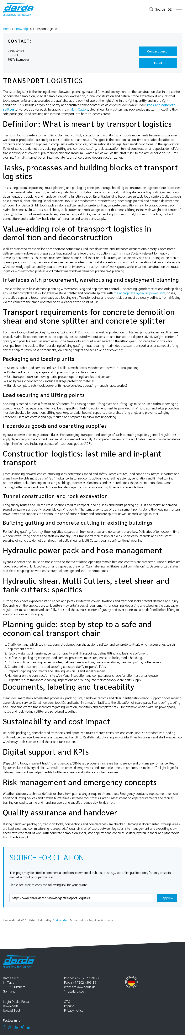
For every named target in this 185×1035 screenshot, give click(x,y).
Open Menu (179, 9)
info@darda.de (74, 991)
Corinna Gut (60, 920)
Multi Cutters (79, 109)
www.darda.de (86, 987)
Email (158, 63)
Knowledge (21, 28)
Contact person (158, 51)
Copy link (167, 898)
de (170, 9)
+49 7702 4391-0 (86, 978)
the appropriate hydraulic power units (139, 293)
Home (7, 28)
